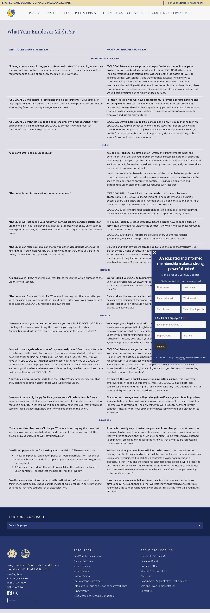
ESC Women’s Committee (88, 581)
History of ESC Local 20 (153, 556)
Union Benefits (82, 566)
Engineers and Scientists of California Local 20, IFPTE (36, 2)
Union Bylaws (81, 571)
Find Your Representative (88, 556)
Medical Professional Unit (154, 571)
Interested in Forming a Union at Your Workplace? (101, 586)
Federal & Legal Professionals (123, 12)
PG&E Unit (146, 576)
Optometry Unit (149, 566)
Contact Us (146, 591)
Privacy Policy (81, 591)
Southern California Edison (171, 12)
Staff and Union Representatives (157, 586)
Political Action (82, 576)
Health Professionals (80, 12)
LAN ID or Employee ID (170, 318)
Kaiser (52, 12)
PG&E (34, 12)
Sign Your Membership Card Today (185, 3)
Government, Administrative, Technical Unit (163, 581)
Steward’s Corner (83, 561)
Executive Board (149, 561)
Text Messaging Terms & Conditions (94, 596)
